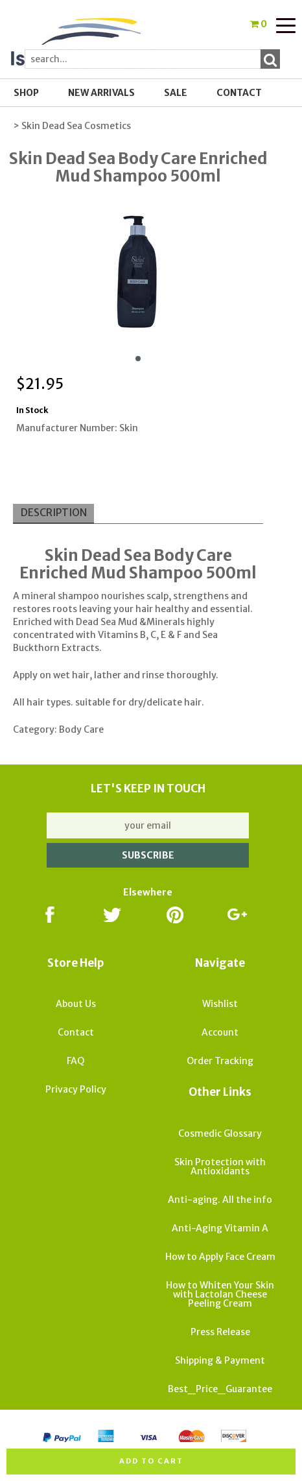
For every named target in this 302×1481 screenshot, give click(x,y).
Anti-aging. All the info (220, 1199)
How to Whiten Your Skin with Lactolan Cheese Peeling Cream (220, 1294)
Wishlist (220, 1004)
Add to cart (151, 1460)
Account (220, 1032)
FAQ (75, 1061)
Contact (239, 93)
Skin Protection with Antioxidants (220, 1166)
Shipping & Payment (220, 1360)
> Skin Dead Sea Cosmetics (72, 126)
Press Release (220, 1332)
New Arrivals (101, 93)
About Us (76, 1004)
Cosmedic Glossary (220, 1133)
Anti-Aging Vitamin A (220, 1228)
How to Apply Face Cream (220, 1256)
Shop (26, 93)
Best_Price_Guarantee (220, 1389)
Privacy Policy (75, 1089)
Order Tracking (220, 1061)
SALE (175, 93)
